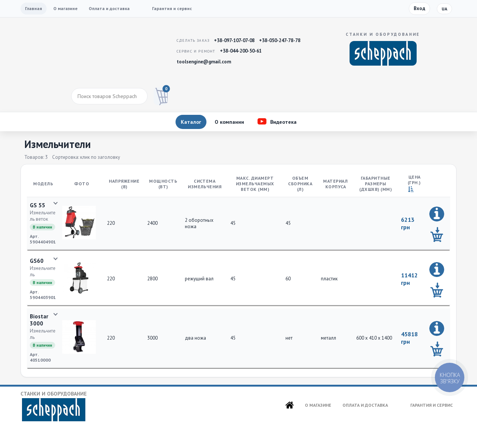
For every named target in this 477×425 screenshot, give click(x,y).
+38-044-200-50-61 (241, 51)
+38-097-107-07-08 (234, 40)
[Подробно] (436, 214)
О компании (229, 122)
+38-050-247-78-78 (279, 40)
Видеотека (283, 122)
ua (444, 9)
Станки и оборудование (53, 405)
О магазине (65, 8)
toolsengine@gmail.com (204, 62)
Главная (33, 8)
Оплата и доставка (109, 8)
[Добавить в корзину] (436, 234)
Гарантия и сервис (172, 8)
